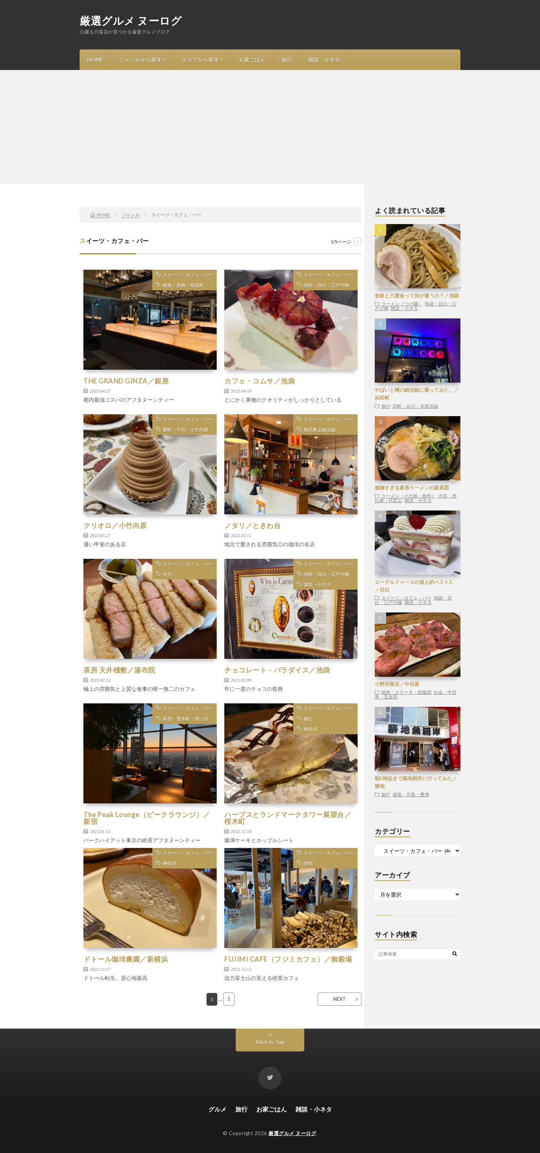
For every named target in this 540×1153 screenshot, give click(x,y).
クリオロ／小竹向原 (115, 525)
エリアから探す (200, 59)
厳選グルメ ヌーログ (131, 20)
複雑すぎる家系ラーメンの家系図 (412, 488)
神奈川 (310, 729)
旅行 (286, 59)
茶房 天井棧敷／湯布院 (119, 670)
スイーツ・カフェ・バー (188, 275)
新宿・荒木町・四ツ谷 (185, 719)
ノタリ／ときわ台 (252, 525)
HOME (95, 59)
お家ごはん (252, 59)
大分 (167, 574)
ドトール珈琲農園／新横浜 (125, 959)
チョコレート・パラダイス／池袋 (277, 670)
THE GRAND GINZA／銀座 (126, 381)
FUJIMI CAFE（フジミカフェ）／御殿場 (288, 959)
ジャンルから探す (140, 59)
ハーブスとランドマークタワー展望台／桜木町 (287, 817)
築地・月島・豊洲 (411, 794)
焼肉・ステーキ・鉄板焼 (406, 692)
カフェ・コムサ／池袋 (259, 381)
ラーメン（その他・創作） (408, 495)
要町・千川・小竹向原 (185, 430)
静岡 (308, 863)
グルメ (217, 1109)
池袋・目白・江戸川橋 (326, 285)
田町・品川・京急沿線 (415, 406)
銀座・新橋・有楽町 (183, 285)
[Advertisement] (270, 127)
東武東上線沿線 (320, 430)
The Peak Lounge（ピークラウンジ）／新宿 (146, 817)
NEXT (339, 999)
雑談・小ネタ (324, 59)
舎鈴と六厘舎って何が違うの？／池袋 (417, 296)
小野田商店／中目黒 (397, 684)
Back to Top (270, 1041)
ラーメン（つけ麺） (401, 303)
